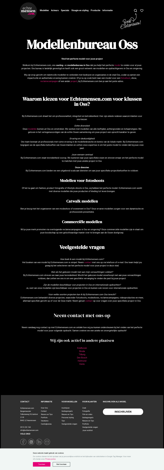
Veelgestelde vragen (69, 424)
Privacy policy (50, 459)
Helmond (82, 361)
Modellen (44, 10)
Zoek (84, 408)
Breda (82, 351)
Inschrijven (66, 408)
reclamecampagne (49, 81)
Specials (65, 10)
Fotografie (86, 411)
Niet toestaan (61, 464)
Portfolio (44, 418)
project (74, 81)
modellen (32, 129)
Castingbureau (46, 424)
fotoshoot (125, 78)
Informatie (107, 10)
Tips (63, 421)
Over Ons (44, 408)
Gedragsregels (67, 411)
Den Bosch (82, 357)
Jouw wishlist (87, 430)
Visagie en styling (80, 10)
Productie (95, 10)
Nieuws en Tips (47, 414)
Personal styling (68, 418)
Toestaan (41, 464)
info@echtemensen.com (29, 430)
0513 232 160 (25, 427)
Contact (44, 411)
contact (88, 262)
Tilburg (82, 354)
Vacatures (44, 421)
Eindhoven (82, 348)
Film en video (87, 414)
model (117, 65)
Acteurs (55, 10)
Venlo (82, 364)
